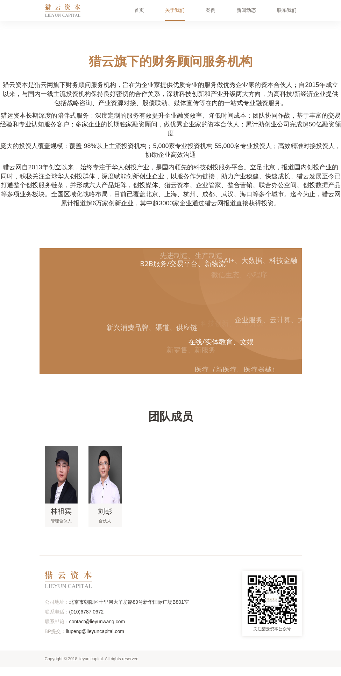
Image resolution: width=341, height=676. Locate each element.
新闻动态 (246, 10)
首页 (139, 10)
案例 (210, 10)
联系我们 (287, 10)
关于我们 (175, 10)
